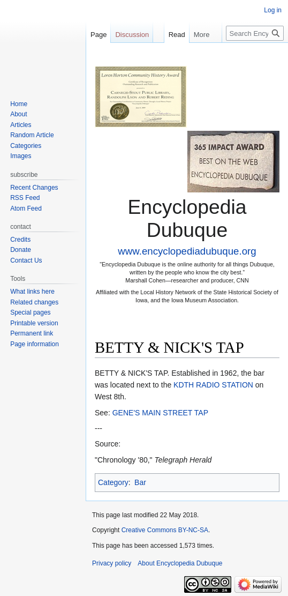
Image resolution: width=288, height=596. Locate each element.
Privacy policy (111, 563)
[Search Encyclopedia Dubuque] (255, 33)
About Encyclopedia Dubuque (180, 563)
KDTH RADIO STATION (213, 385)
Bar (140, 482)
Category (113, 482)
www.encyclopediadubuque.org (187, 251)
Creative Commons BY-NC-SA (165, 530)
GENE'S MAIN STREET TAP (160, 412)
